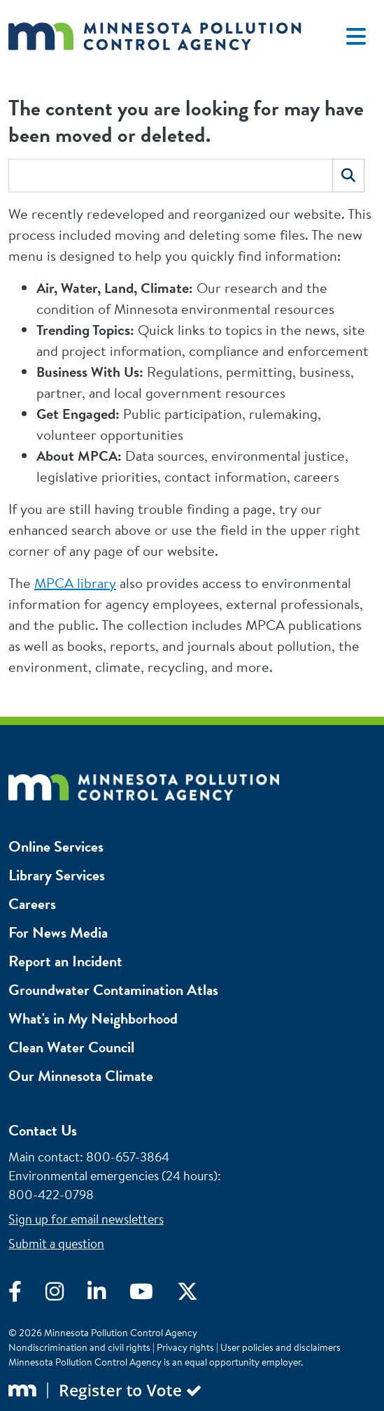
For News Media (58, 932)
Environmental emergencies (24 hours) (113, 1175)
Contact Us (42, 1130)
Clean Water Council (71, 1047)
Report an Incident (65, 961)
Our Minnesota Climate (80, 1076)
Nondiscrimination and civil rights (79, 1347)
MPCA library (75, 582)
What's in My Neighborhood (93, 1018)
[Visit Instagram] (66, 1295)
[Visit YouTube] (153, 1295)
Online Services (56, 846)
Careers (32, 904)
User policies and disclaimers (280, 1347)
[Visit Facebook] (26, 1295)
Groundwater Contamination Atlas (113, 990)
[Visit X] (198, 1295)
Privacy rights (185, 1347)
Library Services (56, 875)
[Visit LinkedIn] (108, 1295)
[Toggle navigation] (356, 36)
